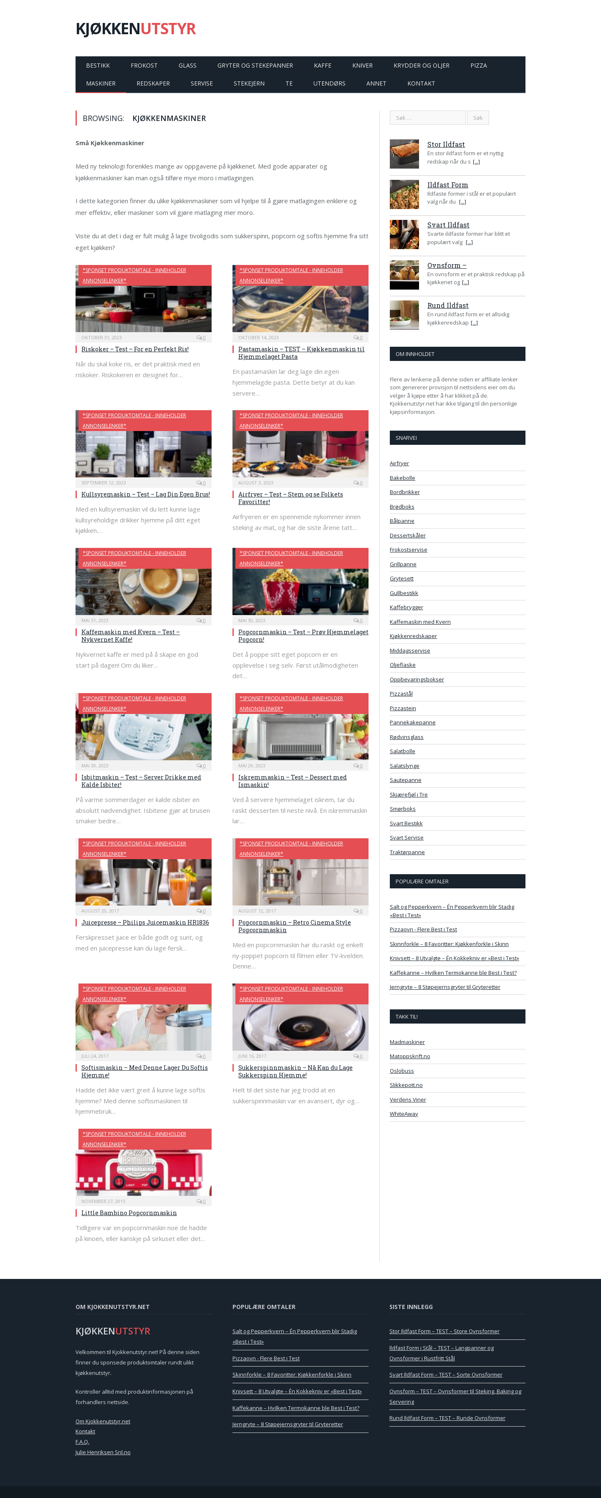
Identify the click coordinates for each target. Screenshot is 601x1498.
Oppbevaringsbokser (417, 679)
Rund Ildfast (448, 305)
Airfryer (399, 463)
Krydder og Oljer (421, 65)
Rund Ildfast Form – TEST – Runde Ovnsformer (447, 1418)
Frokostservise (408, 549)
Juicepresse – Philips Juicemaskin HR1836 (145, 922)
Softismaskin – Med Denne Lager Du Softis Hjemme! (144, 1071)
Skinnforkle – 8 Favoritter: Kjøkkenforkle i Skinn (449, 944)
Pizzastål (401, 693)
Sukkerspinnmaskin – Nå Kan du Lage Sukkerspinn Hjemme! (295, 1071)
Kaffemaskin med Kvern (420, 621)
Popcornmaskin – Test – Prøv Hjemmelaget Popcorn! (303, 635)
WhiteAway (404, 1113)
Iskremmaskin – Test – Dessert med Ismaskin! (292, 781)
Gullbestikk (404, 593)
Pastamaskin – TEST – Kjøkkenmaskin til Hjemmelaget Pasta (301, 353)
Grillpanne (403, 564)
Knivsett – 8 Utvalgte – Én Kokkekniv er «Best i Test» (454, 958)
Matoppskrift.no (410, 1056)
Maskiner (101, 83)
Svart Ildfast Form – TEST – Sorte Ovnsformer (446, 1374)
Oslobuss (402, 1070)
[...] (476, 161)
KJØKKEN (136, 28)
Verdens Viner (408, 1099)
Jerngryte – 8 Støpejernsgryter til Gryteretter (445, 987)
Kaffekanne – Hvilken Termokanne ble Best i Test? (453, 972)
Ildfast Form (447, 184)
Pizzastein (403, 708)
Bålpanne (402, 521)
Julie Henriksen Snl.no (103, 1452)
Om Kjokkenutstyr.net (103, 1421)
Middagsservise (410, 650)
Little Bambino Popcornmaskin (129, 1213)
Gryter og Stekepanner (255, 65)
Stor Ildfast (446, 144)
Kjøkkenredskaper (413, 636)
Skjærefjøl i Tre (409, 794)
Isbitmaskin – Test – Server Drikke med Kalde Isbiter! (141, 781)
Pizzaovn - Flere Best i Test (423, 929)
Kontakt (421, 83)
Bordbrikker (405, 492)
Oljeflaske (403, 664)
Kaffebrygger (406, 607)
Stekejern (249, 83)
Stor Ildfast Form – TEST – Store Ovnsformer (444, 1331)
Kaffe (322, 65)
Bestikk (98, 65)
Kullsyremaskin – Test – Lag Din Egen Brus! (145, 494)
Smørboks (403, 808)
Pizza (478, 65)
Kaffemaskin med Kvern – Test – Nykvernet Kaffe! (130, 635)
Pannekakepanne (413, 722)
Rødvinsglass (407, 737)
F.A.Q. (82, 1441)
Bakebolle (402, 478)
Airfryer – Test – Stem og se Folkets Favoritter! (290, 498)
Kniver (362, 65)
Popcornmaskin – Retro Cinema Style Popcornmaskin (294, 926)
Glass (188, 65)
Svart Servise (407, 837)
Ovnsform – (447, 265)
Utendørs (329, 83)
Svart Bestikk (406, 823)
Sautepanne (406, 780)
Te (289, 83)
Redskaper (153, 83)
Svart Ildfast (448, 224)
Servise (202, 83)
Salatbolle (402, 751)
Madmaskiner (407, 1042)
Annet (376, 83)
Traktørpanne (407, 852)
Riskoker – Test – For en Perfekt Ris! (135, 349)
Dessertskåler (408, 535)
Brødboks (402, 506)
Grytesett (402, 578)
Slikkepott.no (406, 1085)
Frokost (144, 65)
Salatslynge (404, 765)
